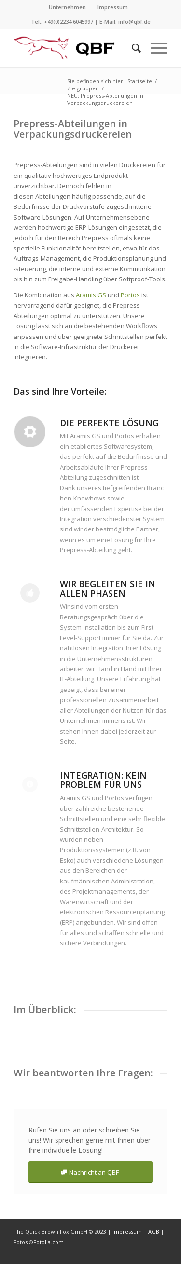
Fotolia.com (48, 1242)
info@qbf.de (134, 21)
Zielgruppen (83, 88)
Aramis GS (91, 295)
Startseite (139, 81)
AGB (154, 1231)
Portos (130, 295)
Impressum (112, 7)
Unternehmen (67, 7)
